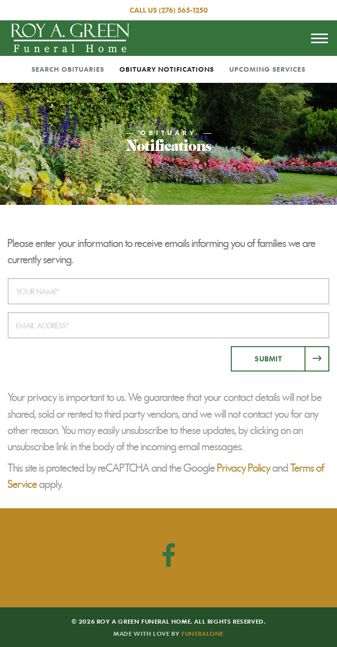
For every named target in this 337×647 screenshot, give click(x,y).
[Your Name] (168, 291)
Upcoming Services (267, 69)
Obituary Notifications (166, 69)
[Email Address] (168, 325)
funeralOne (202, 633)
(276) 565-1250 (183, 10)
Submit (268, 358)
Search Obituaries (68, 69)
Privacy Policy (243, 468)
